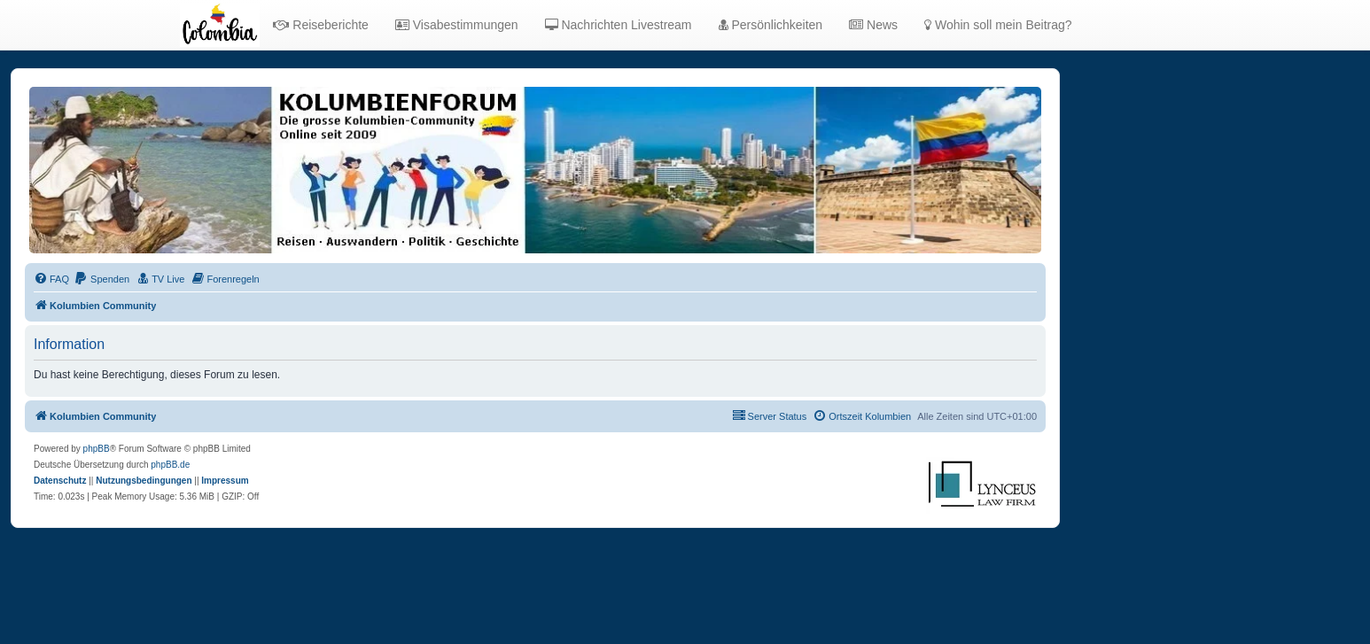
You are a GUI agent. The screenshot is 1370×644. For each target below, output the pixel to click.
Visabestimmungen (456, 25)
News (873, 25)
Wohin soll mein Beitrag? (997, 25)
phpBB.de (170, 464)
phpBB (96, 449)
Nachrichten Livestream (618, 25)
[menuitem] (51, 279)
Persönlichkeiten (771, 25)
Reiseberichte (321, 25)
